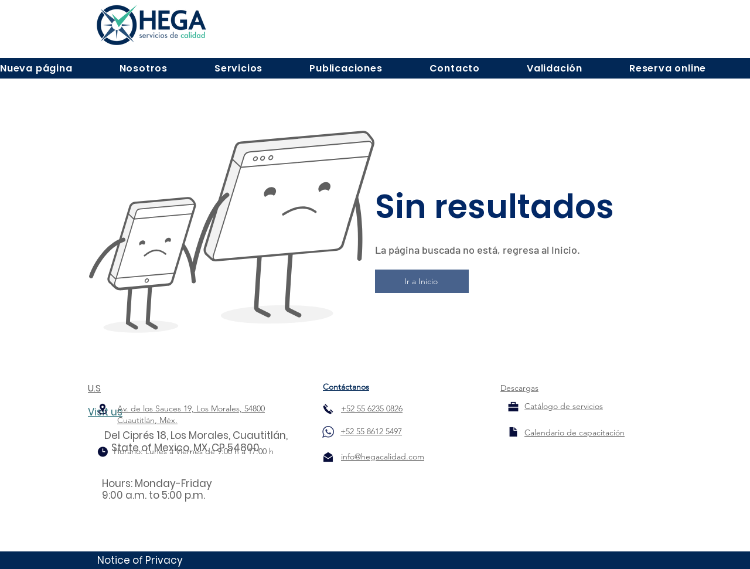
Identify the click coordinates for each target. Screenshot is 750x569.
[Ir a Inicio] (422, 281)
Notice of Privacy (140, 560)
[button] (144, 68)
